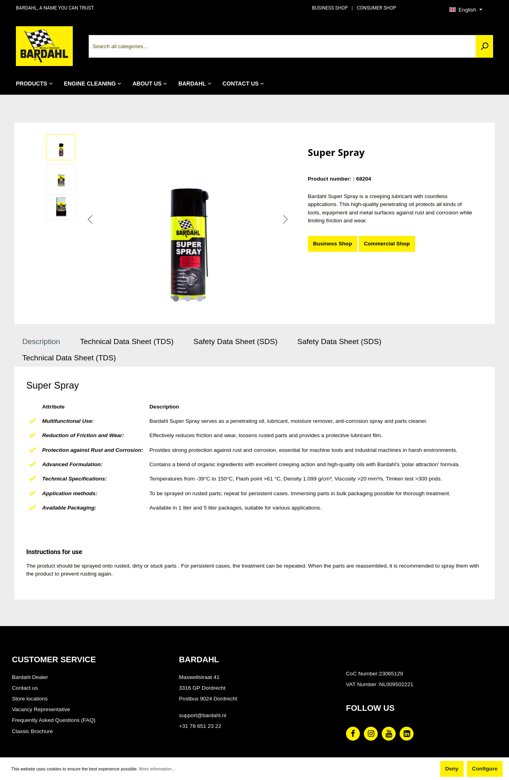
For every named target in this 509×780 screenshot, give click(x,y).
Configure (484, 769)
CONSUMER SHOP (376, 8)
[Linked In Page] (407, 734)
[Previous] (90, 220)
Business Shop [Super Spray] (332, 244)
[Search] (484, 46)
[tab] (41, 341)
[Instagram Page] (371, 734)
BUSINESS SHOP (330, 8)
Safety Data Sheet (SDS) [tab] (236, 341)
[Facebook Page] (353, 734)
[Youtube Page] (389, 734)
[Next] (285, 220)
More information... (157, 768)
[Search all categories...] (282, 46)
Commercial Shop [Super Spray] (387, 244)
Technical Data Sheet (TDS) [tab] (127, 341)
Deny (451, 769)
